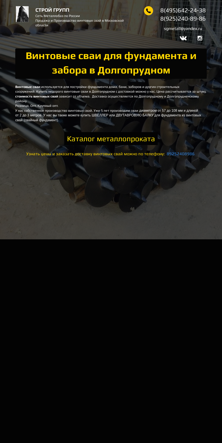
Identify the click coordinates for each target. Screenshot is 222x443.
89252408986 (181, 153)
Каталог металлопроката (111, 138)
